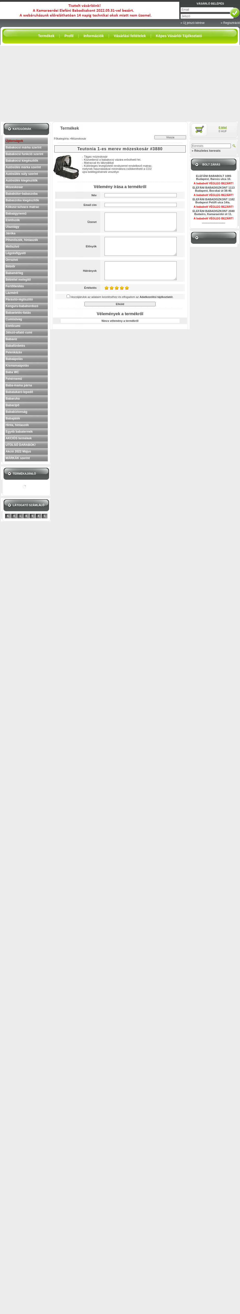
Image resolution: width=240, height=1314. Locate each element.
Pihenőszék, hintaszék (22, 240)
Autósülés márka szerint (23, 167)
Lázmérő (12, 293)
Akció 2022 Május (18, 451)
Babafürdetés (15, 346)
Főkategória (61, 138)
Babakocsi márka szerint (23, 147)
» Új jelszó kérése (193, 23)
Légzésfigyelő (16, 253)
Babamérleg (14, 273)
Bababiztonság (16, 412)
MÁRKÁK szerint (18, 458)
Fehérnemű (14, 379)
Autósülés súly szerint (22, 174)
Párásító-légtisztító (19, 299)
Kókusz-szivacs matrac (22, 207)
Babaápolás (14, 359)
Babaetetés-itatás (18, 312)
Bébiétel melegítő (18, 279)
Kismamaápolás (17, 365)
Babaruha (13, 398)
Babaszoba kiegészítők (22, 200)
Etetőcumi (13, 326)
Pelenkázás (14, 352)
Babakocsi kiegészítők (22, 160)
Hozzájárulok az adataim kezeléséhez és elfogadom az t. (122, 296)
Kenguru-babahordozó (22, 306)
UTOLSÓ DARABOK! (21, 445)
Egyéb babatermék (19, 431)
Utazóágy (12, 227)
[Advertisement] (120, 83)
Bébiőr (10, 266)
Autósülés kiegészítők (22, 180)
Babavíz (11, 339)
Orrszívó (12, 260)
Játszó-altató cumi (19, 332)
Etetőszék (13, 220)
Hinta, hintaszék (17, 425)
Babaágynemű (16, 213)
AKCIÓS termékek (19, 438)
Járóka (11, 233)
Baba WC (12, 372)
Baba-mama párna (19, 385)
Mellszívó (12, 246)
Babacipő (12, 405)
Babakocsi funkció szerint (24, 154)
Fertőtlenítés (15, 286)
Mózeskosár (14, 187)
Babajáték (13, 418)
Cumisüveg (14, 319)
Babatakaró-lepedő (19, 392)
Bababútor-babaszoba (22, 193)
